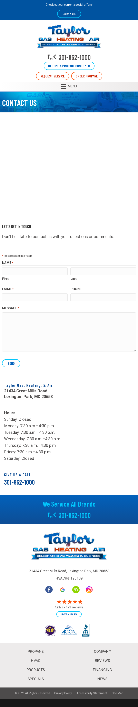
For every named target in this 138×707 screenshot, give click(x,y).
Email (7, 289)
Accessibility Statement (92, 693)
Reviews (102, 660)
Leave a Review (69, 614)
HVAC (35, 660)
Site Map (117, 693)
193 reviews (74, 607)
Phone (75, 289)
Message (10, 308)
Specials (36, 679)
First (5, 279)
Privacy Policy (63, 693)
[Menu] (69, 86)
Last (73, 279)
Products (36, 670)
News (102, 679)
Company (102, 651)
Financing (102, 670)
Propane (36, 651)
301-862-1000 (19, 482)
